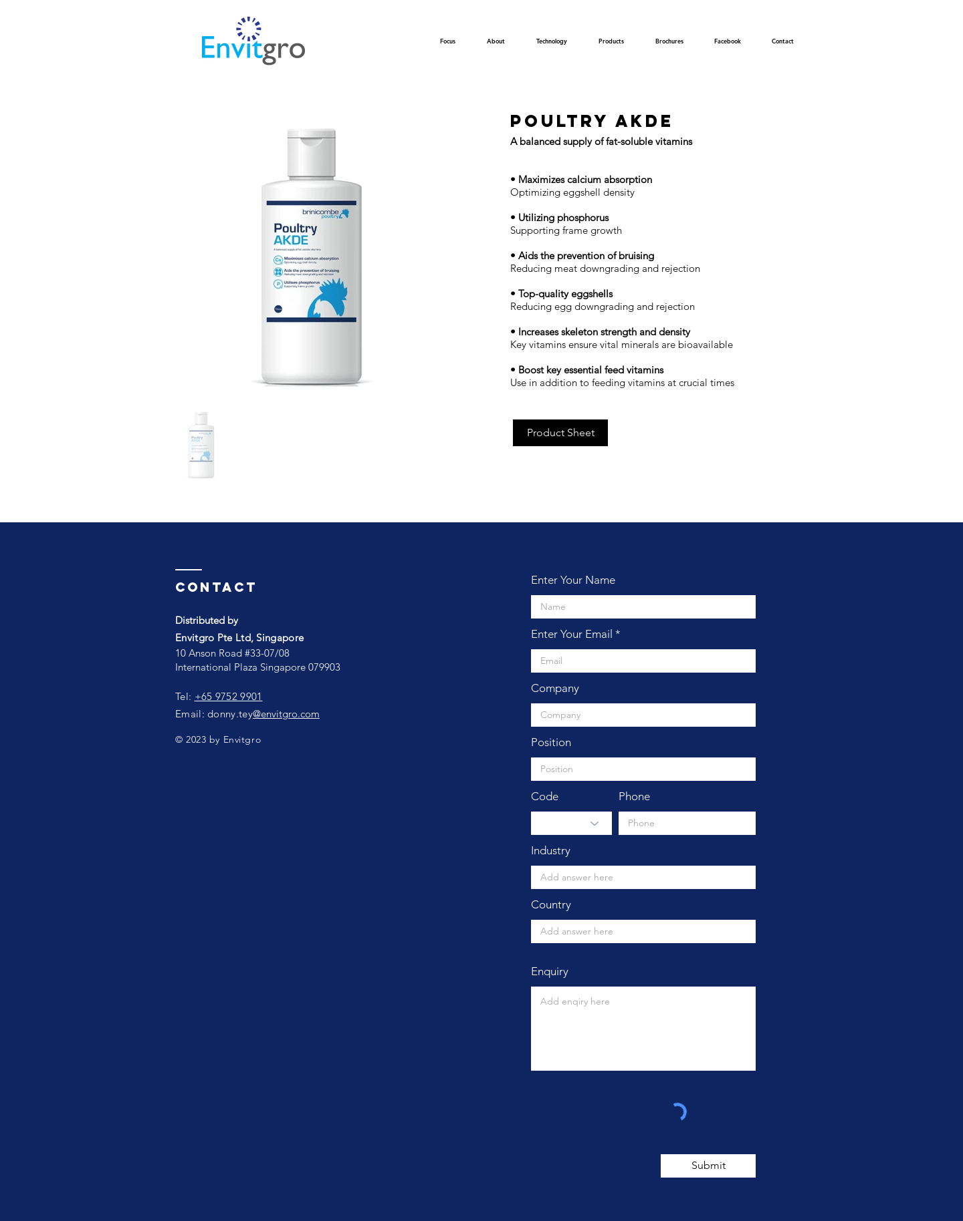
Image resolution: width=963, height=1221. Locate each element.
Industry (550, 850)
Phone (634, 796)
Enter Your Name (573, 580)
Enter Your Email (572, 634)
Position (551, 742)
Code (544, 796)
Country (551, 904)
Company (555, 688)
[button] (551, 45)
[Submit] (708, 1166)
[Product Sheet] (560, 432)
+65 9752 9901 (229, 696)
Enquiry (549, 971)
